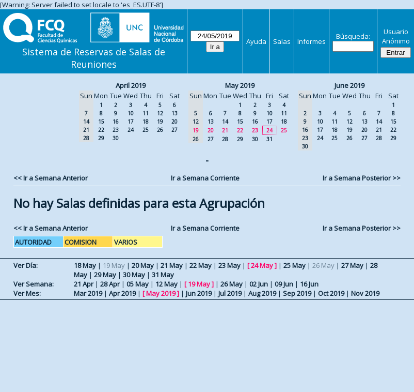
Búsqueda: (353, 36)
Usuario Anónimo (396, 36)
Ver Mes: (27, 293)
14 (225, 121)
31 (269, 139)
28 (225, 139)
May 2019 (239, 85)
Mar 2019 (88, 293)
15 (101, 121)
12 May (166, 284)
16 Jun (309, 284)
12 (160, 113)
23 (116, 129)
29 (101, 138)
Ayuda (256, 41)
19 (160, 121)
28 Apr (110, 284)
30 (116, 138)
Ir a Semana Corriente (205, 178)
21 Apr (83, 284)
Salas (282, 41)
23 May (229, 265)
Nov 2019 (365, 293)
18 (145, 121)
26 (160, 129)
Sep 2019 (297, 293)
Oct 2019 (331, 293)
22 (101, 129)
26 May (231, 284)
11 (145, 113)
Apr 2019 (122, 293)
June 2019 (349, 85)
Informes (311, 41)
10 (131, 113)
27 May (352, 265)
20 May (143, 265)
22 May (200, 265)
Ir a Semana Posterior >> (362, 178)
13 (174, 113)
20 (174, 121)
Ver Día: (25, 265)
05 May (137, 284)
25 (145, 129)
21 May (172, 265)
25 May (294, 265)
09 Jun (284, 284)
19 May (199, 284)
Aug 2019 (262, 293)
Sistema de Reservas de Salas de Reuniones (93, 58)
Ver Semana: (33, 284)
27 (174, 129)
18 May (85, 265)
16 (116, 121)
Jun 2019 (199, 293)
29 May (105, 274)
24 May (262, 265)
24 (131, 129)
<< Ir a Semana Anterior (50, 178)
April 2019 (131, 85)
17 (131, 121)
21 (225, 130)
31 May (163, 274)
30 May (134, 274)
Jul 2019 (230, 293)
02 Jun (258, 284)
